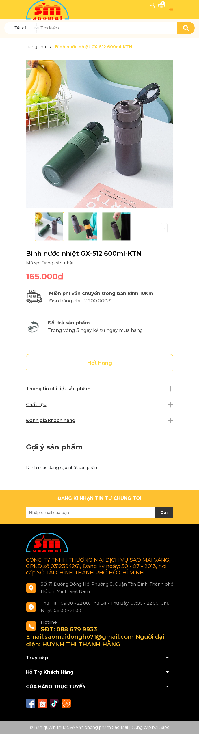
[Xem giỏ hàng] (161, 5)
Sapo (164, 727)
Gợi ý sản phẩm (54, 447)
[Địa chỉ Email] (99, 512)
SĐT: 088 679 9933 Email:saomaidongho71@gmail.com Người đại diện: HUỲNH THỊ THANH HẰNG (95, 637)
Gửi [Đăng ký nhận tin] (164, 512)
